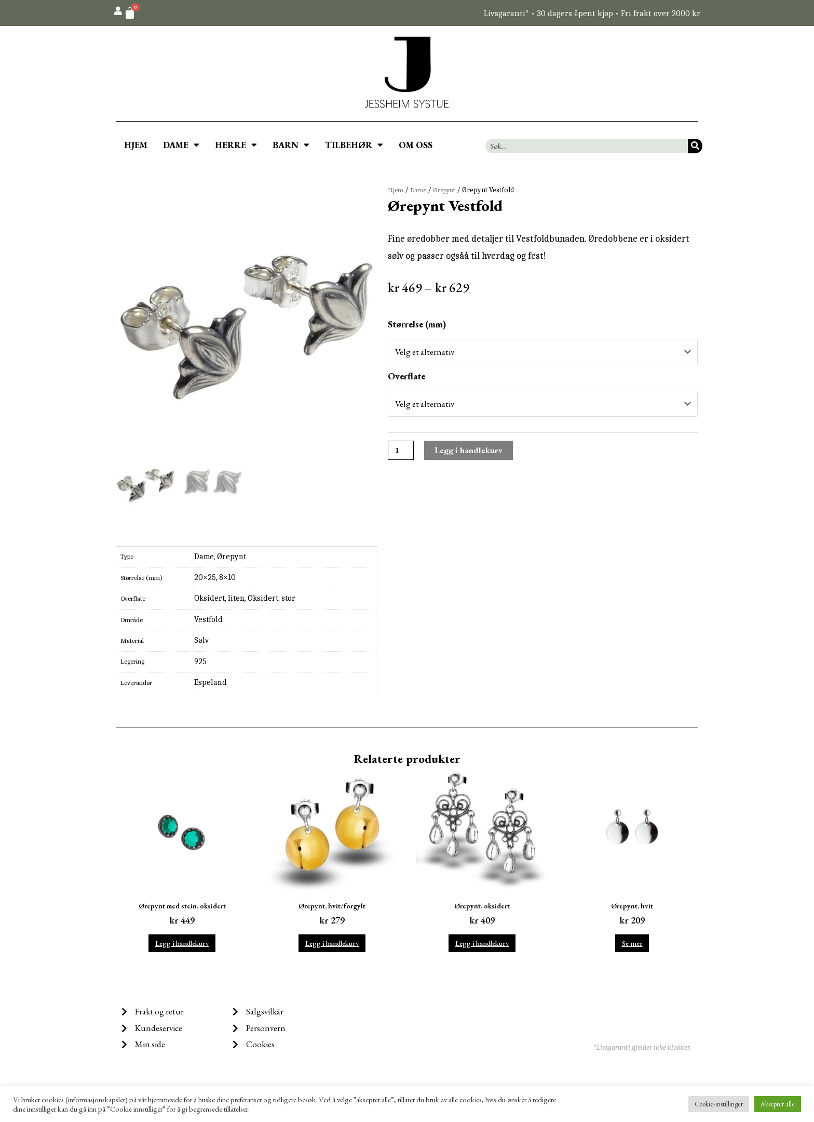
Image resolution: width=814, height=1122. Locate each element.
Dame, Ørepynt (220, 556)
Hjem (396, 190)
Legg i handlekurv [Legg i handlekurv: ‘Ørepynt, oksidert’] (482, 946)
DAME (181, 144)
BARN (291, 144)
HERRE (236, 144)
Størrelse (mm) (417, 324)
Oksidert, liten (219, 598)
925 (200, 661)
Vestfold (208, 619)
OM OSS (415, 145)
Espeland (210, 682)
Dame (420, 190)
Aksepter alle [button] (778, 1104)
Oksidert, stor (271, 598)
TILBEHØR (354, 144)
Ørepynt (449, 190)
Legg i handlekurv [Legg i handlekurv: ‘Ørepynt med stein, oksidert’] (182, 946)
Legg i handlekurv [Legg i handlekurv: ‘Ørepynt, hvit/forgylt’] (332, 946)
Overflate (406, 378)
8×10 (227, 577)
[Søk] (695, 146)
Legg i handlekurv (472, 454)
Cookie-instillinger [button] (719, 1104)
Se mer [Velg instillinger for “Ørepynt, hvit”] (632, 946)
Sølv (201, 640)
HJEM (135, 145)
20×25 (205, 577)
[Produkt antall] (402, 454)
